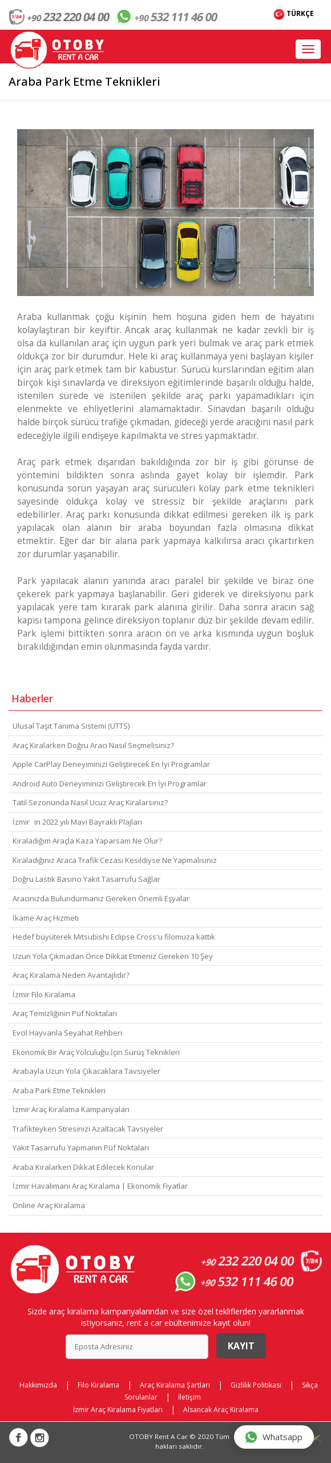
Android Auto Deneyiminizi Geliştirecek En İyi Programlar (110, 783)
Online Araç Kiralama (49, 1205)
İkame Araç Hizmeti (46, 918)
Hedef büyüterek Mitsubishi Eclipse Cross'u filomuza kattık (114, 937)
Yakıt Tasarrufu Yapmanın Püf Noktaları (81, 1147)
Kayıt (241, 1346)
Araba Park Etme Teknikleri (59, 1090)
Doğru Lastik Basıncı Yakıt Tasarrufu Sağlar (86, 879)
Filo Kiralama (98, 1385)
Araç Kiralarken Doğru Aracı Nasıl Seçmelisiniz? (93, 745)
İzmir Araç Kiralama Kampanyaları (71, 1109)
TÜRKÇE (293, 14)
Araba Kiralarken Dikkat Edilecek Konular (83, 1167)
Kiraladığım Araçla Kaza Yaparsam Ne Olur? (87, 841)
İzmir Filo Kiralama (44, 994)
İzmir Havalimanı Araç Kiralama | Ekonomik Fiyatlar (100, 1186)
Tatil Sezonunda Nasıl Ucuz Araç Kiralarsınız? (90, 802)
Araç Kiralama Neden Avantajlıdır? (71, 975)
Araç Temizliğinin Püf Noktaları (65, 1013)
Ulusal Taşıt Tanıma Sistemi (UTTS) (71, 726)
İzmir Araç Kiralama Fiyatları (118, 1409)
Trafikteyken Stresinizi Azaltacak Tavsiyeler (88, 1129)
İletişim (189, 1397)
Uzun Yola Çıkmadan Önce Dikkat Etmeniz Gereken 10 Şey (113, 956)
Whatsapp (273, 1436)
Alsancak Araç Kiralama (221, 1409)
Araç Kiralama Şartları (175, 1385)
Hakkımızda (38, 1385)
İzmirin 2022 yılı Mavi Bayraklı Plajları (77, 822)
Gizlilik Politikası (256, 1385)
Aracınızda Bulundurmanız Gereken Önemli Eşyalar (101, 898)
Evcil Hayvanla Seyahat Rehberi (67, 1033)
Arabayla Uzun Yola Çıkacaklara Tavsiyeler (86, 1071)
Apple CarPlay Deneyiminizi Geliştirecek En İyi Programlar (111, 764)
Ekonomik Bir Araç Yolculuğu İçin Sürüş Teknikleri (96, 1052)
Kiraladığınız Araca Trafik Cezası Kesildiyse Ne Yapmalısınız (115, 860)
